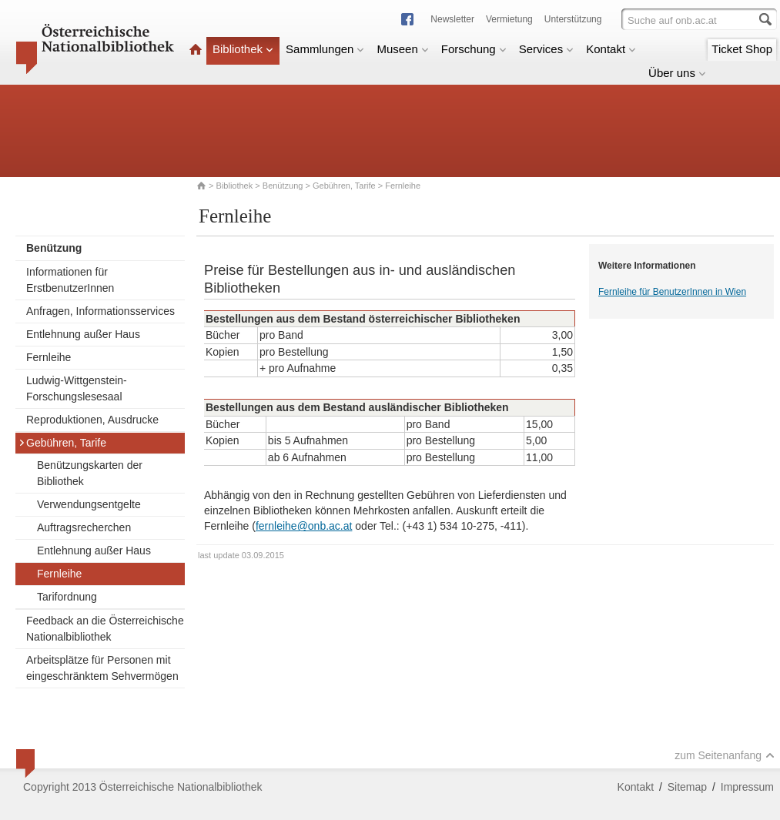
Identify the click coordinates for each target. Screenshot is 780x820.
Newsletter (452, 19)
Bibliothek (243, 48)
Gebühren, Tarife (344, 185)
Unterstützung (573, 19)
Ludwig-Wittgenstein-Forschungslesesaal (76, 388)
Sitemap (687, 787)
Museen (402, 48)
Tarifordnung (67, 597)
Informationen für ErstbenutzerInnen (70, 280)
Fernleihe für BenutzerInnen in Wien (672, 291)
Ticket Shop (741, 48)
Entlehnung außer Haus (83, 334)
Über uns (677, 72)
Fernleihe (48, 357)
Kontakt (611, 48)
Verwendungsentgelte (89, 504)
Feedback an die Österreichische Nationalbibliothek (105, 628)
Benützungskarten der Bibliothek (89, 473)
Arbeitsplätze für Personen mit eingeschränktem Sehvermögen (102, 668)
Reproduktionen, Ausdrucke (92, 419)
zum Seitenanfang (725, 755)
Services (546, 48)
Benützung (283, 185)
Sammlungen (325, 48)
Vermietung (509, 19)
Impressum (747, 787)
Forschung (474, 48)
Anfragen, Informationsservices (100, 311)
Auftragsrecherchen (84, 527)
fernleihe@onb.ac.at (304, 526)
